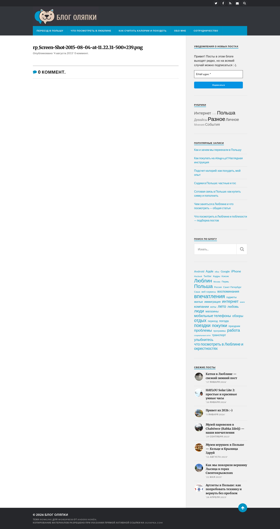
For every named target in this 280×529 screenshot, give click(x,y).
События (212, 124)
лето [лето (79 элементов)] (222, 306)
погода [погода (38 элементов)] (224, 321)
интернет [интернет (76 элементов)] (230, 301)
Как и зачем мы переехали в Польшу (217, 149)
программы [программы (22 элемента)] (219, 330)
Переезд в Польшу (50, 30)
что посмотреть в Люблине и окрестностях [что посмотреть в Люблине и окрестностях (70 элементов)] (218, 346)
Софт (214, 114)
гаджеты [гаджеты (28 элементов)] (231, 297)
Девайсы (200, 120)
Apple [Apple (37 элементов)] (209, 271)
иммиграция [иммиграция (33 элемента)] (212, 301)
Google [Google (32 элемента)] (225, 271)
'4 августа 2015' (63, 53)
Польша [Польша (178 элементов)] (203, 286)
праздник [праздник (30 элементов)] (234, 326)
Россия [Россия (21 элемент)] (218, 287)
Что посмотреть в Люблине (91, 30)
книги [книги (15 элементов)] (242, 302)
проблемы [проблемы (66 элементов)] (203, 330)
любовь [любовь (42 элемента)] (233, 306)
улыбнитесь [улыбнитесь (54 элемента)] (203, 340)
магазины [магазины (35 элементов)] (212, 311)
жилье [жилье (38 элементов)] (198, 301)
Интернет (202, 113)
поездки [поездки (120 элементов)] (202, 325)
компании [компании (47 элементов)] (201, 306)
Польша (226, 113)
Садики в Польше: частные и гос (215, 183)
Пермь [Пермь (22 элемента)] (225, 281)
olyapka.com (154, 522)
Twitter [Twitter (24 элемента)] (208, 276)
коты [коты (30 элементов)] (213, 306)
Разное (216, 119)
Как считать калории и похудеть (143, 30)
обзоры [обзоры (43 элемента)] (237, 316)
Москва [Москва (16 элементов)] (216, 281)
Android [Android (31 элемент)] (199, 271)
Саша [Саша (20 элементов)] (197, 291)
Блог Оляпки (56, 515)
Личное (232, 119)
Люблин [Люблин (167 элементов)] (203, 280)
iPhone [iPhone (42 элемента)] (236, 271)
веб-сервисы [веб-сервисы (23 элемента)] (208, 291)
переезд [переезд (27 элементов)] (213, 321)
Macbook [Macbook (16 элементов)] (198, 276)
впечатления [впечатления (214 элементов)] (209, 296)
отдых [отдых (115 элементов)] (200, 320)
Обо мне (180, 30)
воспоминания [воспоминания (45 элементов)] (228, 291)
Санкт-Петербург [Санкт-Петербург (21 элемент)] (232, 287)
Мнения (199, 124)
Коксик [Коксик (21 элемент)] (225, 276)
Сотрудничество (206, 30)
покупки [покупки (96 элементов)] (219, 325)
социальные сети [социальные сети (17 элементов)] (202, 335)
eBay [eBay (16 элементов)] (217, 271)
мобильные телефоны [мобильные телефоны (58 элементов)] (212, 315)
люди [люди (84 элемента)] (199, 311)
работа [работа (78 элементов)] (233, 330)
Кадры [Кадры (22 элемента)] (216, 276)
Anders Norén (87, 519)
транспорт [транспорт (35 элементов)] (219, 335)
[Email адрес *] (218, 74)
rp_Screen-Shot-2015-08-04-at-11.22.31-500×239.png (88, 47)
